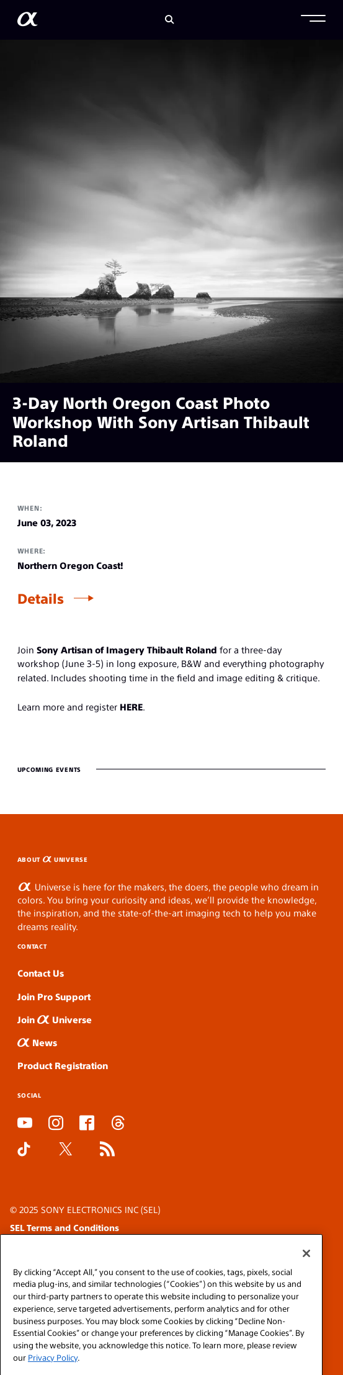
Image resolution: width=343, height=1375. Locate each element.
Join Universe (54, 1019)
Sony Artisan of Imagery (91, 649)
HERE (131, 706)
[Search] (169, 19)
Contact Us (40, 973)
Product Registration (62, 1065)
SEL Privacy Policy (48, 1244)
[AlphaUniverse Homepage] (27, 21)
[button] (313, 19)
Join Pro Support (54, 996)
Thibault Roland (182, 649)
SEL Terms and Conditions (64, 1227)
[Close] (306, 1267)
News (37, 1042)
